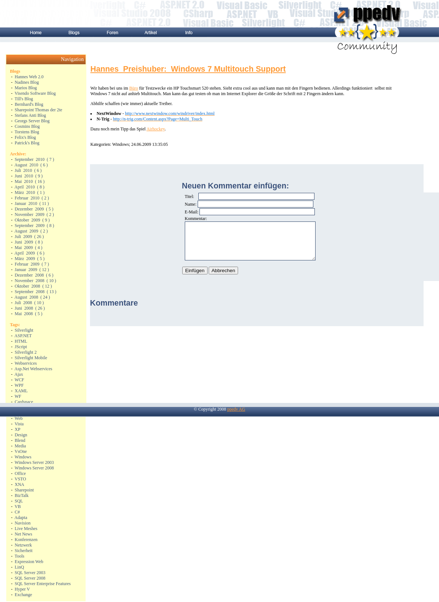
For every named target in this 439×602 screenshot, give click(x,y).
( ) (34, 159)
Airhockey (156, 128)
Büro (133, 88)
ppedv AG (236, 409)
